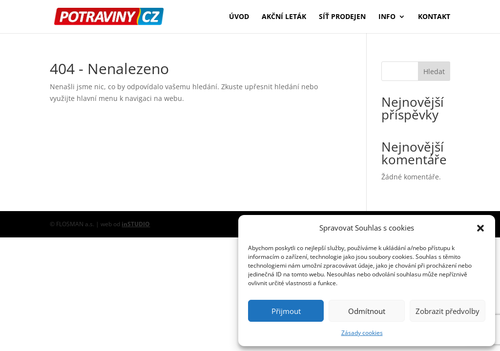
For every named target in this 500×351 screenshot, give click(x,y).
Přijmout (286, 311)
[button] (480, 228)
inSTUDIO (136, 224)
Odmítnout (366, 311)
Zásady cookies (362, 333)
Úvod (239, 17)
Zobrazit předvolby (447, 311)
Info (387, 17)
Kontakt (434, 17)
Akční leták (284, 17)
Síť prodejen (342, 17)
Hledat (434, 71)
